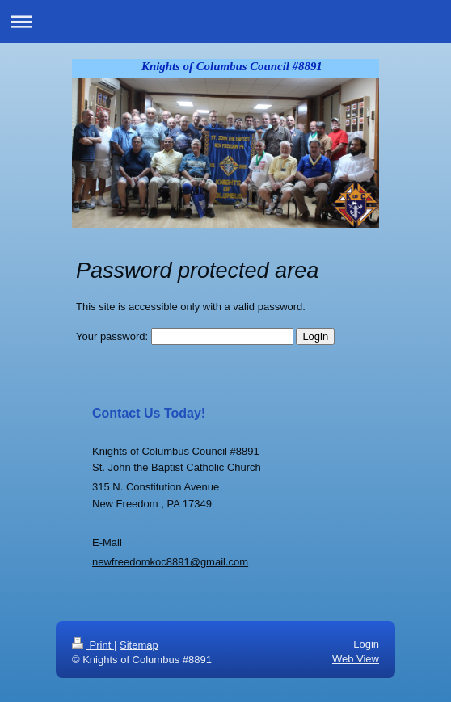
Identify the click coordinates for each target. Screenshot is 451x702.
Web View (355, 659)
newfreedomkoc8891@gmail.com (170, 562)
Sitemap (139, 645)
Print (93, 645)
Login (366, 644)
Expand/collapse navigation (225, 21)
